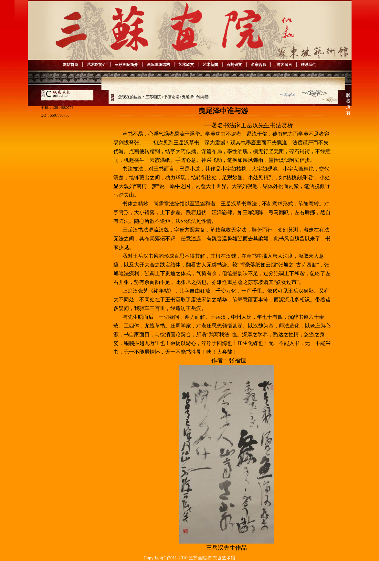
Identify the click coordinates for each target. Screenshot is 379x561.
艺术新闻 (210, 64)
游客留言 (283, 64)
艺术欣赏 (186, 64)
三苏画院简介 (126, 64)
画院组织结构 (158, 64)
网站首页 (70, 64)
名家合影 (258, 64)
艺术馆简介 (96, 64)
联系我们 (308, 64)
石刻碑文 (234, 64)
